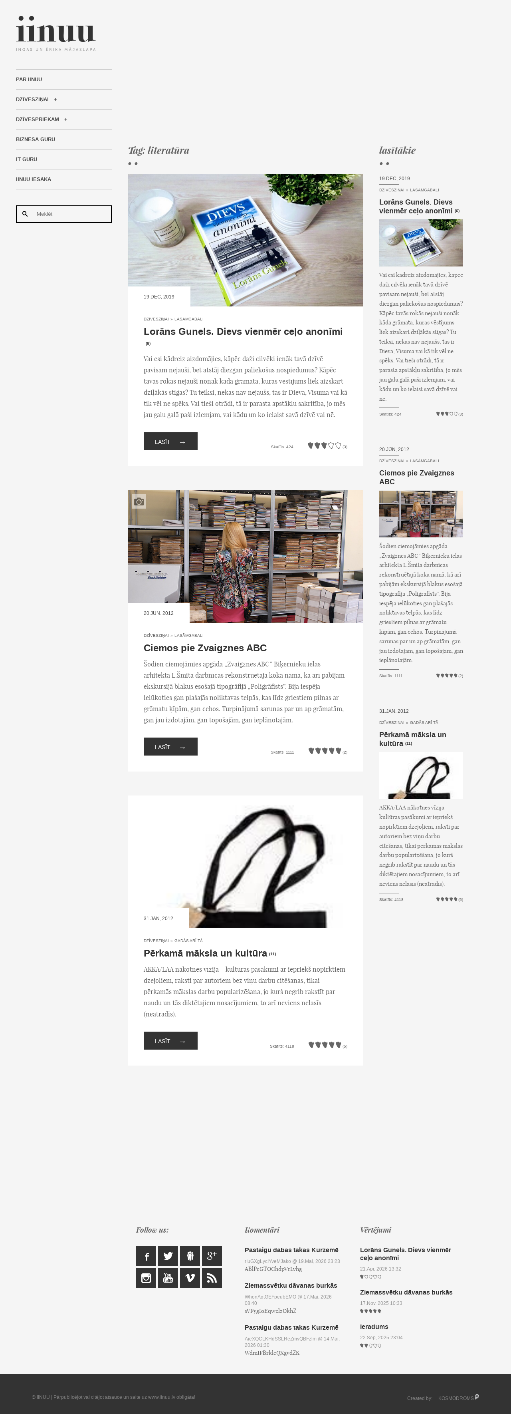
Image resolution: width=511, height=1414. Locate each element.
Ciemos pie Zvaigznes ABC (205, 648)
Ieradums (374, 1326)
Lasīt (170, 441)
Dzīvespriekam (37, 119)
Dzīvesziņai (32, 99)
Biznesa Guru (35, 139)
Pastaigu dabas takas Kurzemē (292, 1250)
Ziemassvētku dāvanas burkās (291, 1285)
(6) (148, 343)
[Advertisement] (295, 72)
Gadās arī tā (188, 940)
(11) (272, 954)
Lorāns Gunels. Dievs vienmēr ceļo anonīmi (243, 332)
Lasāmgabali (189, 319)
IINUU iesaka (33, 179)
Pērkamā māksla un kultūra (205, 954)
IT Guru (26, 159)
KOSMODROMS (456, 1398)
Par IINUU (29, 79)
